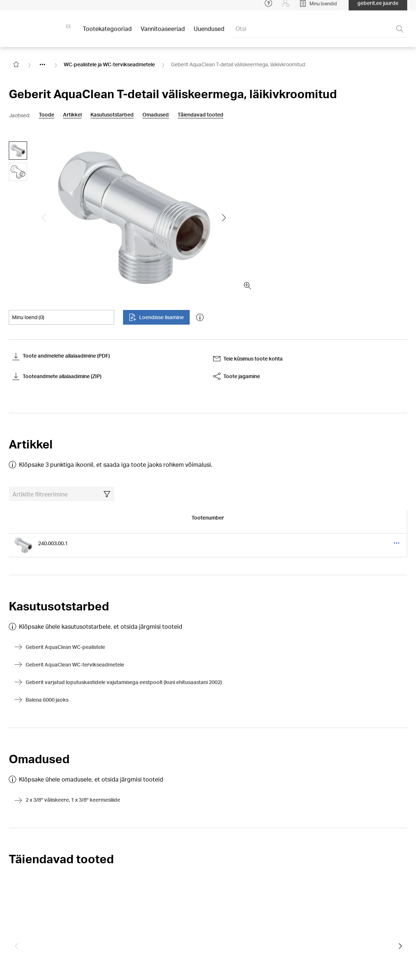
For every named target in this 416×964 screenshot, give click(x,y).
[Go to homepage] (16, 64)
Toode (46, 115)
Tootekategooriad (107, 33)
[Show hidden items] (42, 64)
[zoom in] (247, 286)
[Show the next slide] (224, 217)
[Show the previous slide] (44, 217)
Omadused (155, 115)
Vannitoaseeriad (163, 33)
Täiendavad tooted (200, 115)
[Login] (286, 7)
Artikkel (72, 115)
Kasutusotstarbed (112, 115)
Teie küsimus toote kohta (248, 358)
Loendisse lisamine (156, 317)
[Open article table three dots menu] (396, 543)
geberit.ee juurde (377, 7)
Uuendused (209, 33)
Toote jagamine (236, 376)
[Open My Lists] (318, 7)
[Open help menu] (268, 7)
